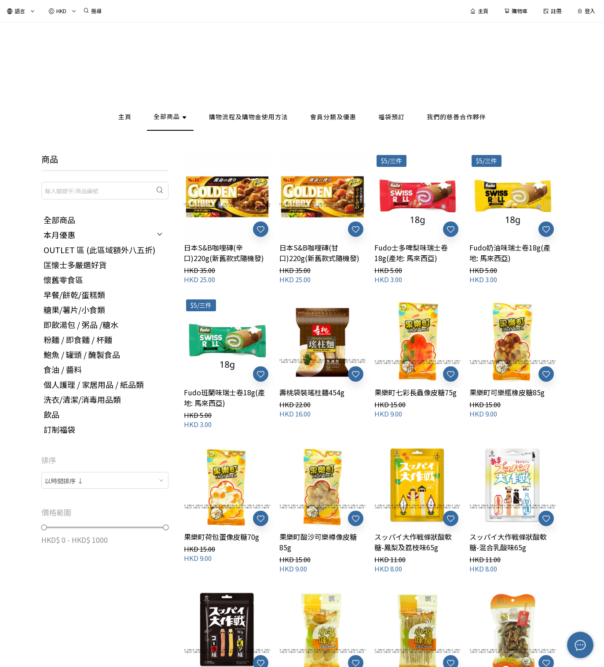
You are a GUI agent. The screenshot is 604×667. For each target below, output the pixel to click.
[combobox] (104, 480)
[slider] (44, 527)
